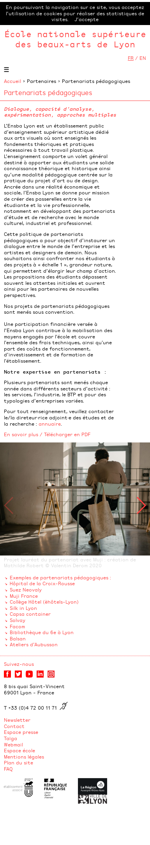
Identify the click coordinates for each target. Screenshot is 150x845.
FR (131, 57)
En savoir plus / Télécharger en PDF (47, 434)
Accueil (12, 80)
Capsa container (30, 613)
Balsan (18, 638)
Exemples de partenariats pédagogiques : (60, 577)
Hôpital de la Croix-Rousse (42, 583)
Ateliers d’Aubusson (34, 644)
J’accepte (86, 19)
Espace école (19, 750)
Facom (17, 626)
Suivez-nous (19, 663)
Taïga (10, 738)
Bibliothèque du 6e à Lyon (42, 632)
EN (142, 57)
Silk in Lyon (23, 607)
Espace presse (21, 731)
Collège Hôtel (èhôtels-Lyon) (44, 601)
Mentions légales (24, 756)
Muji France (24, 595)
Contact (14, 726)
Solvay (17, 620)
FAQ (8, 768)
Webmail (13, 744)
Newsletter (17, 719)
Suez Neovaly (26, 589)
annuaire (50, 423)
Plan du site (18, 762)
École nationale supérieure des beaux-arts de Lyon (75, 39)
